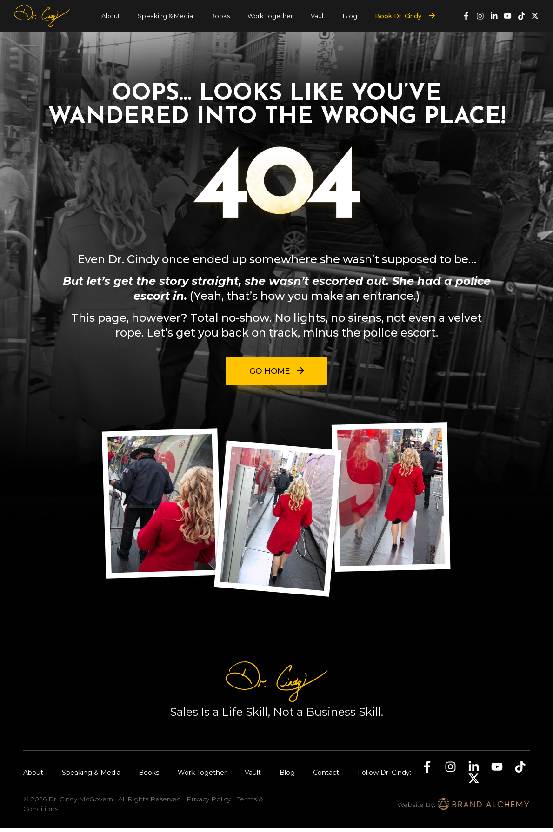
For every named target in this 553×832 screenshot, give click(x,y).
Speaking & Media (165, 16)
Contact (326, 777)
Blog (350, 16)
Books (220, 16)
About (110, 16)
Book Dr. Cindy (398, 16)
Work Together (270, 16)
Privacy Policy (209, 803)
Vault (318, 16)
